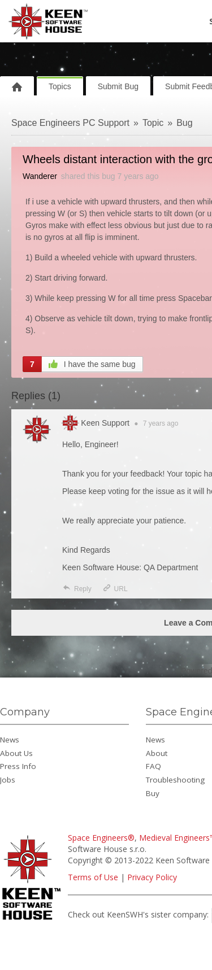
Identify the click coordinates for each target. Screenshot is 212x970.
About (156, 753)
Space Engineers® (101, 837)
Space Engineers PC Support (70, 123)
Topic (152, 123)
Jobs (7, 780)
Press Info (18, 766)
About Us (16, 753)
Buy (152, 793)
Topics (60, 86)
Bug (184, 123)
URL (115, 589)
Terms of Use (93, 877)
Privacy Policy (152, 877)
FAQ (153, 766)
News (9, 740)
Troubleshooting (175, 780)
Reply (77, 589)
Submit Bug (118, 86)
